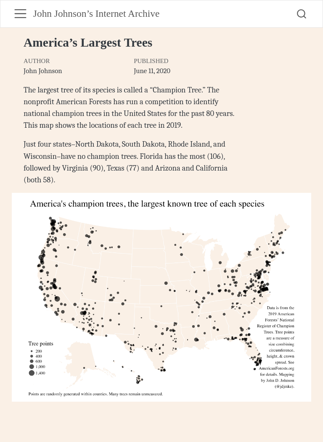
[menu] (20, 13)
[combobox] (302, 14)
